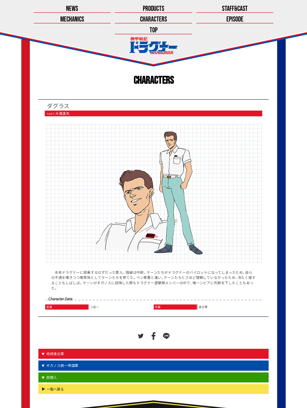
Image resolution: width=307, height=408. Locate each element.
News (47, 9)
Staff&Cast (118, 9)
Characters (189, 9)
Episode (224, 9)
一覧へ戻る (55, 368)
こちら (164, 394)
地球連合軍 (56, 333)
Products (82, 9)
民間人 (52, 356)
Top (260, 9)
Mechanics (153, 9)
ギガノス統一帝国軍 (63, 344)
